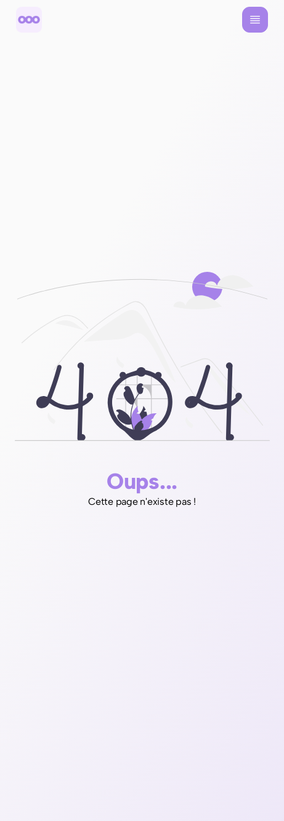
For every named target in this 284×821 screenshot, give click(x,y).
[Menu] (255, 20)
